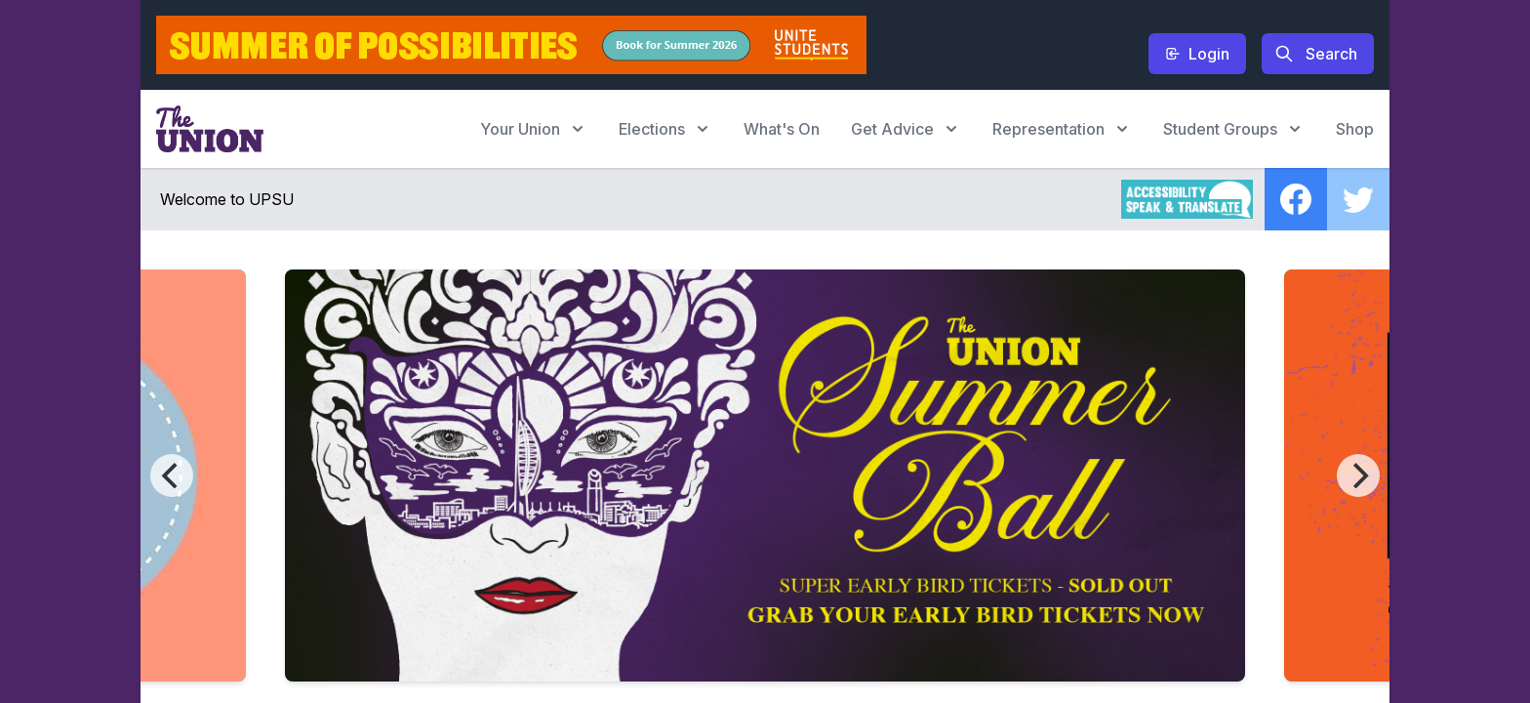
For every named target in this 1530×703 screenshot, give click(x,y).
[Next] (1358, 475)
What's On (782, 129)
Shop (1355, 129)
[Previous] (171, 475)
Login (1197, 53)
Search (1315, 53)
